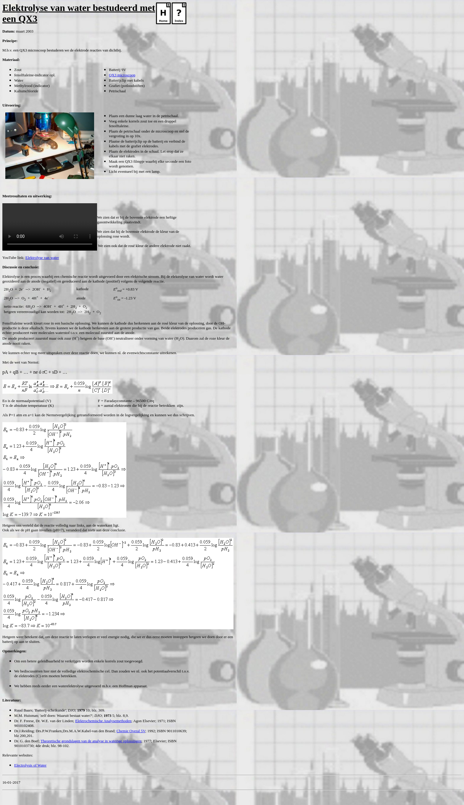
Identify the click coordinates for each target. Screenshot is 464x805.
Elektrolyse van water (42, 257)
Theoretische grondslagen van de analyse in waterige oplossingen (91, 741)
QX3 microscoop (122, 75)
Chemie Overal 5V (131, 731)
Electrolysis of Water (30, 765)
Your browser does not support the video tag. (49, 227)
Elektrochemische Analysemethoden (103, 721)
